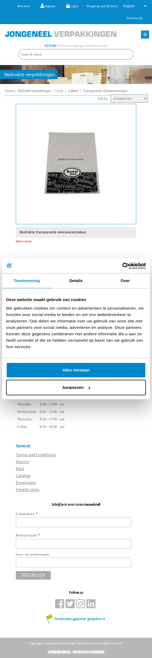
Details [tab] (76, 280)
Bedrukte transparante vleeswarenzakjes (53, 232)
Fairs (20, 468)
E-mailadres (27, 514)
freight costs (28, 489)
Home (9, 91)
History (22, 461)
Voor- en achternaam (32, 554)
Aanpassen (76, 387)
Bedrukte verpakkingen (34, 91)
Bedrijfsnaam (28, 535)
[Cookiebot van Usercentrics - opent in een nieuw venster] (122, 266)
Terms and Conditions (36, 454)
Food (59, 91)
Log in (72, 6)
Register (47, 6)
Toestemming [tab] (27, 280)
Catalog (23, 475)
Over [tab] (125, 280)
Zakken (73, 91)
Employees (26, 482)
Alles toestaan (76, 370)
